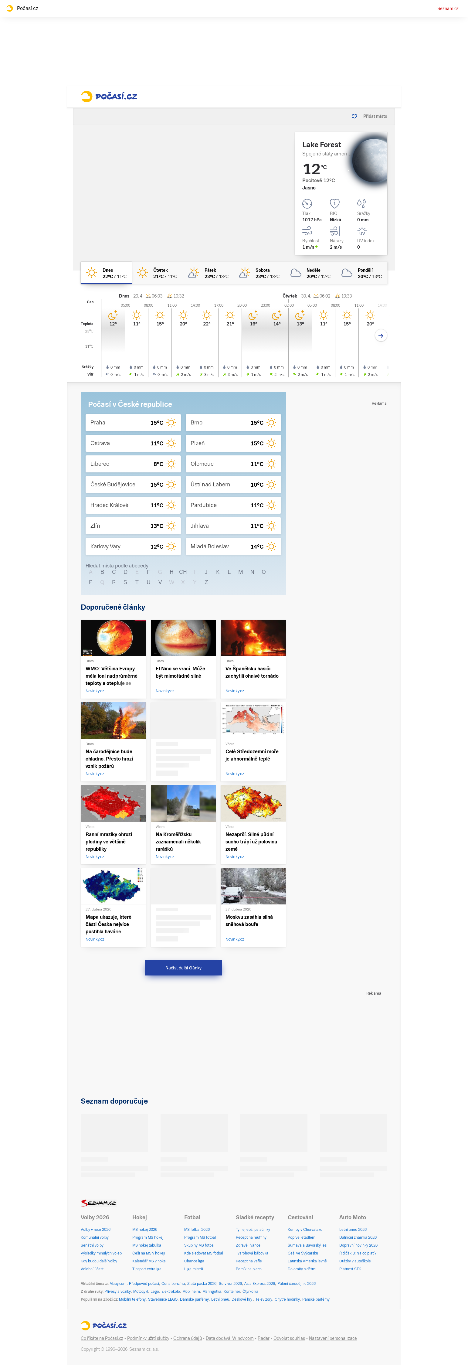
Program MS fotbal (200, 1237)
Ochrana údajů (187, 1338)
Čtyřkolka (250, 1291)
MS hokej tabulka (146, 1245)
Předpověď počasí (144, 1284)
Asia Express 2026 (259, 1284)
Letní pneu (220, 1299)
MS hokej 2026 (144, 1229)
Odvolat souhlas (289, 1338)
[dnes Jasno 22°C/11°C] (106, 273)
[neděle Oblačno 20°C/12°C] (310, 273)
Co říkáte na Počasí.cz (102, 1338)
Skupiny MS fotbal (199, 1245)
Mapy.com (118, 1284)
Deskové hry (242, 1299)
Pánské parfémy (316, 1299)
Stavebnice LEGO (163, 1299)
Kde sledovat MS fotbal (203, 1253)
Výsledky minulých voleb (101, 1253)
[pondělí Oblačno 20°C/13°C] (361, 273)
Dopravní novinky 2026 (358, 1245)
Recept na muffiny (251, 1237)
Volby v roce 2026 (95, 1229)
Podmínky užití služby (148, 1338)
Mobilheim (191, 1291)
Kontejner (232, 1291)
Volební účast (92, 1269)
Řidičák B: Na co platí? (358, 1253)
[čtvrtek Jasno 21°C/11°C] (157, 273)
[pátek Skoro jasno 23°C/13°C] (208, 273)
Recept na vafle (249, 1261)
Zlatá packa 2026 (201, 1284)
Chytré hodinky (287, 1299)
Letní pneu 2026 (353, 1229)
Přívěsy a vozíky (117, 1291)
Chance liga (194, 1261)
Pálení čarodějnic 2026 (296, 1284)
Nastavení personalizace (333, 1338)
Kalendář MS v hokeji (150, 1261)
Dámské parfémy (194, 1299)
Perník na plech (249, 1269)
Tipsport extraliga (146, 1269)
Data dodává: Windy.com (230, 1338)
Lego (155, 1291)
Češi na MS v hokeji (148, 1253)
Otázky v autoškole (355, 1261)
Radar (264, 1338)
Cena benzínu (173, 1284)
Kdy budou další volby (99, 1261)
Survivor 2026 (230, 1284)
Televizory (264, 1299)
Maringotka (211, 1291)
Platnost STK (350, 1269)
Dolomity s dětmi (302, 1269)
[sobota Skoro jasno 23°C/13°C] (259, 273)
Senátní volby (92, 1245)
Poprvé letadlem (301, 1237)
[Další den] (381, 335)
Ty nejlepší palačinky (253, 1229)
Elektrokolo (170, 1291)
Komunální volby (95, 1237)
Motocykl (140, 1291)
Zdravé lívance (248, 1245)
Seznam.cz (448, 8)
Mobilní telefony (132, 1299)
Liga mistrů (193, 1269)
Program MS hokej (147, 1237)
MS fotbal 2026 (197, 1229)
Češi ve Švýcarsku (303, 1253)
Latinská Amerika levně (307, 1261)
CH (183, 572)
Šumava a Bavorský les (307, 1245)
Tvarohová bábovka (252, 1253)
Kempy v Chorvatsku (305, 1229)
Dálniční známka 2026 (358, 1237)
